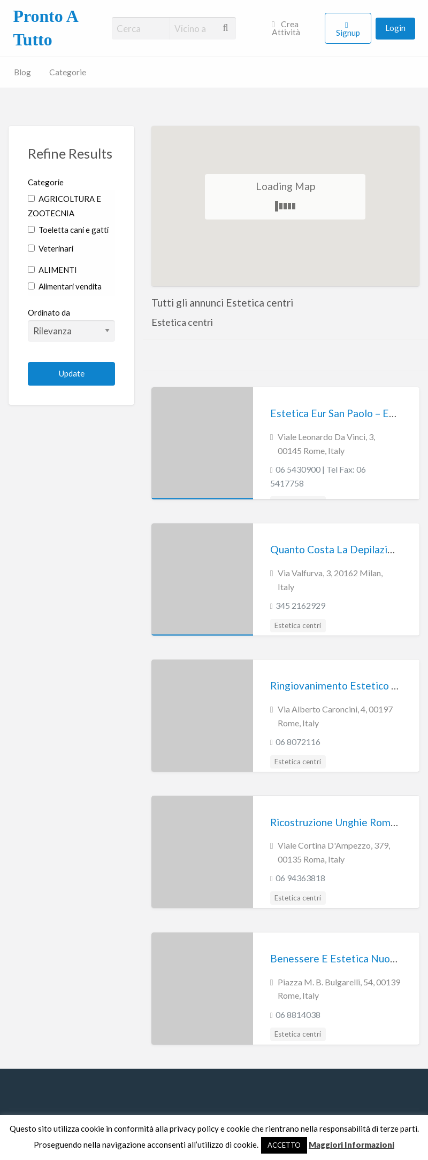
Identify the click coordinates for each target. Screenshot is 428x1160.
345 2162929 (300, 605)
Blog (22, 72)
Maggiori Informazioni (351, 1144)
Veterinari (50, 248)
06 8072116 (298, 741)
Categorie (67, 72)
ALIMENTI (52, 270)
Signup (348, 32)
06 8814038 (298, 1014)
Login (395, 28)
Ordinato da (71, 325)
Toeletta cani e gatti (68, 229)
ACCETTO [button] (284, 1145)
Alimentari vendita (65, 286)
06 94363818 (300, 878)
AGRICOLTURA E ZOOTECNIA (64, 206)
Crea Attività (286, 28)
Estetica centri (297, 625)
